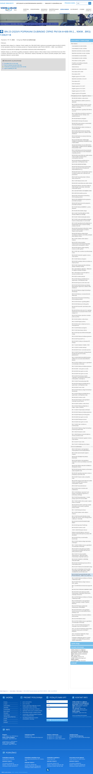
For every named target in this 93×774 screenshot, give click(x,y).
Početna (5, 702)
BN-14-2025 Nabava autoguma (79, 259)
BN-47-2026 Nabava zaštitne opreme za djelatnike (81, 101)
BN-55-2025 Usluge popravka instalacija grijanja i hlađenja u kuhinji (81, 265)
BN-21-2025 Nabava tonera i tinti (79, 180)
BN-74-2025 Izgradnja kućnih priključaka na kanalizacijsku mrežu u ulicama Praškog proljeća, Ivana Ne (82, 224)
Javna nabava (7, 711)
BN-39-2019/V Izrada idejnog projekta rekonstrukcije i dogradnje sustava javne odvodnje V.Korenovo (81, 593)
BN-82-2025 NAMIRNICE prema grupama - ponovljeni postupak (81, 200)
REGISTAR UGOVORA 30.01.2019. (79, 69)
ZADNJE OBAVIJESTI (7, 3)
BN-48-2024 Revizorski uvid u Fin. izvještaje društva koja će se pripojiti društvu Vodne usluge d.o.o (81, 312)
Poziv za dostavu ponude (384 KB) (13, 65)
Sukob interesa (75, 66)
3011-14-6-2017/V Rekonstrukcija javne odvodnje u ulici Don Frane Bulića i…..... (81, 625)
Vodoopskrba (7, 705)
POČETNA (26, 10)
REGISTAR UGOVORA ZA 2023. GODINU (81, 53)
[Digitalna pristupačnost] (91, 16)
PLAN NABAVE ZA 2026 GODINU (79, 46)
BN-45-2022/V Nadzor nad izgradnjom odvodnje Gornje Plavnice (81, 400)
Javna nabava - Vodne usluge (16, 23)
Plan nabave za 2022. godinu (78, 60)
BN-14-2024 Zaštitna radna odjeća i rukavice (80, 513)
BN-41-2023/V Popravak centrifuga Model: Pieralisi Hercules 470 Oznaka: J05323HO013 (81, 354)
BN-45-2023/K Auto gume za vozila (80, 368)
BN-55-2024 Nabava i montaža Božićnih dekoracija (81, 294)
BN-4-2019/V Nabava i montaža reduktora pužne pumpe (81, 615)
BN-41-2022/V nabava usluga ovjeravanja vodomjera (81, 542)
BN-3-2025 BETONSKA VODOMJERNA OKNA (82, 190)
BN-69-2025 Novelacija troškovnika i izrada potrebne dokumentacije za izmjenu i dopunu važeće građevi (82, 230)
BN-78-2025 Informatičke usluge (79, 210)
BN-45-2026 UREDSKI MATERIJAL (79, 164)
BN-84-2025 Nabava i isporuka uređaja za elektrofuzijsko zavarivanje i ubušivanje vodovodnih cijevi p (81, 187)
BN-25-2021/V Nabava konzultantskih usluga (82, 566)
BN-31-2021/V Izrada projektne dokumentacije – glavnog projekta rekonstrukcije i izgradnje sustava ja (80, 555)
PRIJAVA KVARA (70, 3)
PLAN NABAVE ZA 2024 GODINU (79, 55)
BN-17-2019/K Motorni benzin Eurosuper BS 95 (82, 586)
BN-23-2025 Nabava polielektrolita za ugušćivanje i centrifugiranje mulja (80, 279)
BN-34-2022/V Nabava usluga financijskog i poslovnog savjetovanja (81, 428)
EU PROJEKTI (74, 9)
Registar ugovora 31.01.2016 (78, 91)
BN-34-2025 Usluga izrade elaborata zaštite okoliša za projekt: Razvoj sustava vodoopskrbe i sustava (82, 482)
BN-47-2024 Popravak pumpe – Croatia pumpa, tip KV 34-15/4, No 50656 (81, 498)
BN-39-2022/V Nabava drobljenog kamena (81, 412)
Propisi (5, 720)
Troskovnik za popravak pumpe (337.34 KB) (15, 66)
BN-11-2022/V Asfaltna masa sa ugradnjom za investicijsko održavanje (82, 545)
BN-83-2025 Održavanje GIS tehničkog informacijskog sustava (80, 196)
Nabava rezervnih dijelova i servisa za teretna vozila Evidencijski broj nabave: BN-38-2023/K (82, 534)
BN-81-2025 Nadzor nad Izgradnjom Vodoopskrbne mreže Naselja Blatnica (81, 449)
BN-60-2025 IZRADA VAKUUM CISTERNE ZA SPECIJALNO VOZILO (81, 466)
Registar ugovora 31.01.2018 (78, 76)
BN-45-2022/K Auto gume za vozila (80, 417)
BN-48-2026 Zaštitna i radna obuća (80, 98)
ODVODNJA (44, 10)
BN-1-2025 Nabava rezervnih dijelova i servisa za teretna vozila (81, 273)
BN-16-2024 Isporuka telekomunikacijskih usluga (81, 333)
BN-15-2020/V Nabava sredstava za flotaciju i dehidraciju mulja (82, 578)
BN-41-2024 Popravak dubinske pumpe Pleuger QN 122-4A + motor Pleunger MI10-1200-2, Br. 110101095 (82, 517)
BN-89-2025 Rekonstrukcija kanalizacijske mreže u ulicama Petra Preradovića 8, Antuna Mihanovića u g (81, 168)
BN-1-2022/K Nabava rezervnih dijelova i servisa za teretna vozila (81, 435)
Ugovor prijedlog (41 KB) (10, 68)
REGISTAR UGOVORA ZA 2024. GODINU (81, 51)
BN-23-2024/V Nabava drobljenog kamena (81, 336)
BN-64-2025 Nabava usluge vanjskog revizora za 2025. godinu (80, 248)
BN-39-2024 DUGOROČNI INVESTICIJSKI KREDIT (81, 522)
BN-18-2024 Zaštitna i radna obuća (80, 319)
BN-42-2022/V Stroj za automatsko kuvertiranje (80, 538)
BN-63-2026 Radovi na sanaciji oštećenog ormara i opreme (81, 136)
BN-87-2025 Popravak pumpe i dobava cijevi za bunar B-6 (81, 177)
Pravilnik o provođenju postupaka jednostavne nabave (79, 63)
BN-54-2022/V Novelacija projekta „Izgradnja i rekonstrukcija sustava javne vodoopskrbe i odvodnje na (81, 377)
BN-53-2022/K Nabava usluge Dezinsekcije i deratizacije (82, 390)
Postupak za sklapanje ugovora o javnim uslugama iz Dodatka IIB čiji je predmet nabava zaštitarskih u (81, 639)
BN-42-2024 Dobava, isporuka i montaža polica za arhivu (81, 316)
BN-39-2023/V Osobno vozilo (78, 527)
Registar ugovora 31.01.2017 (78, 86)
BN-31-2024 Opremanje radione (79, 330)
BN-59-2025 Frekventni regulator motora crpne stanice (81, 255)
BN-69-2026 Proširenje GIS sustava (80, 121)
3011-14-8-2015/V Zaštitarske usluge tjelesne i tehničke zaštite (80, 634)
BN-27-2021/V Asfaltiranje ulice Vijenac (81, 444)
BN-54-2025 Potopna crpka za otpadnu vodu (81, 477)
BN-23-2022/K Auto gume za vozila (80, 422)
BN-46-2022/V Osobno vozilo (78, 397)
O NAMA (82, 9)
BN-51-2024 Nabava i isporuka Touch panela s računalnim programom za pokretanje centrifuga (80, 493)
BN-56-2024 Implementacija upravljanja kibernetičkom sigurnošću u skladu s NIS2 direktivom (81, 286)
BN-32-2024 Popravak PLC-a (78, 338)
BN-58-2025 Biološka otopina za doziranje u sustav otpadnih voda (82, 470)
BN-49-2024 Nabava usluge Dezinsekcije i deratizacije (81, 291)
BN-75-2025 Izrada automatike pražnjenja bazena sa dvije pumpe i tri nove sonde (81, 220)
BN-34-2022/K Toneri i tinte (78, 387)
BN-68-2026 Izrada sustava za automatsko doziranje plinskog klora (81, 124)
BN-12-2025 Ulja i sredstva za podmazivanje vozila (82, 252)
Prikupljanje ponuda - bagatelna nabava (81, 95)
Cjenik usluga (75, 643)
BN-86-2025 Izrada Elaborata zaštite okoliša (82, 183)
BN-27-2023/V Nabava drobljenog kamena (81, 366)
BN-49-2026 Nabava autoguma (79, 118)
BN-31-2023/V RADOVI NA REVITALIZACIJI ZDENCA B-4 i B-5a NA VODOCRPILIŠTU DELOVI (81, 359)
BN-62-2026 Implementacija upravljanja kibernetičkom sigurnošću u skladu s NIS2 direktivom (81, 132)
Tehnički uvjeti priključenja (10, 716)
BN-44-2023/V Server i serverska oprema (81, 350)
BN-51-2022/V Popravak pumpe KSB (80, 381)
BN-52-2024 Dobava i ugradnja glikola (80, 301)
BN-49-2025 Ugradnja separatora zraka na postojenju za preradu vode (81, 473)
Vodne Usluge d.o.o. (5, 23)
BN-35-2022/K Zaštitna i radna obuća (80, 403)
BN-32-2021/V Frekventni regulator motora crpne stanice (81, 438)
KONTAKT (88, 10)
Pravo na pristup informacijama (79, 715)
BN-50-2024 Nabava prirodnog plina (80, 304)
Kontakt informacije (77, 647)
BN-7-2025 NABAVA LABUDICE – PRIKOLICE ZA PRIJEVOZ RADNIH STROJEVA (81, 269)
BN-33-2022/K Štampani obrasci (79, 419)
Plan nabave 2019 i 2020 (77, 71)
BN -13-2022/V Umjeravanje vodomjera (81, 409)
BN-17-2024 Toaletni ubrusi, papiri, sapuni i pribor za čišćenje (82, 501)
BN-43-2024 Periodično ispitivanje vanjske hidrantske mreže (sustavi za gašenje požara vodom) (81, 506)
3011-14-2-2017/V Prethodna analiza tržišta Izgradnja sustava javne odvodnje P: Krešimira (82, 630)
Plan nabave (81, 43)
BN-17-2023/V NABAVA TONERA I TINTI (81, 345)
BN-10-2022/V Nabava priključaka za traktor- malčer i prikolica (80, 406)
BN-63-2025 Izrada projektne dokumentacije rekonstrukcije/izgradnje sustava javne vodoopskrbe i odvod (81, 244)
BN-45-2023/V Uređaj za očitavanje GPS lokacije (81, 342)
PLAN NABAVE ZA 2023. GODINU (79, 58)
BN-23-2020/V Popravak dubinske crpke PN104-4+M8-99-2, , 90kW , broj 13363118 (81, 575)
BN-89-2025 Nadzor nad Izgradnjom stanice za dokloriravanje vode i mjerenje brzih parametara (82, 173)
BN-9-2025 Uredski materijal (78, 276)
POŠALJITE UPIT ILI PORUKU (57, 720)
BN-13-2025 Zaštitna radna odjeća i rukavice (80, 239)
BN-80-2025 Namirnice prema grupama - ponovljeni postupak (81, 203)
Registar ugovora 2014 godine (79, 93)
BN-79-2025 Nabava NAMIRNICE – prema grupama (81, 207)
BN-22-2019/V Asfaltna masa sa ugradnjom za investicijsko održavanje (82, 621)
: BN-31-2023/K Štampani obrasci (79, 530)
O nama (5, 703)
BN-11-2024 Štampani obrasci (79, 510)
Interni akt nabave (76, 83)
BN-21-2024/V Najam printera (78, 321)
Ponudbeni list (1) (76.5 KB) (11, 63)
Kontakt (5, 718)
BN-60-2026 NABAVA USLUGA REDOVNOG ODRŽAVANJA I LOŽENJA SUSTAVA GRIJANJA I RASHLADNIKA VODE (82, 146)
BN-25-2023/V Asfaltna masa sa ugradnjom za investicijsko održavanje (82, 363)
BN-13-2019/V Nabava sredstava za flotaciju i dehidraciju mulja (82, 597)
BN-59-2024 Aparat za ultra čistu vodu (80, 282)
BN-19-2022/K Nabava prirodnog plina (81, 414)
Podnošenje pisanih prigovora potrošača (81, 716)
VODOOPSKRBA (34, 9)
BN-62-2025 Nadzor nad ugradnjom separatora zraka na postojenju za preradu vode (82, 462)
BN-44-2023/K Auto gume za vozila (80, 371)
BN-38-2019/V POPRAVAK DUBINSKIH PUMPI (82, 589)
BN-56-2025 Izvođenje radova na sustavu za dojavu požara (82, 262)
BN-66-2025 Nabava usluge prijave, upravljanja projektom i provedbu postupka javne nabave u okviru (82, 235)
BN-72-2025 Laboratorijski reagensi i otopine (80, 453)
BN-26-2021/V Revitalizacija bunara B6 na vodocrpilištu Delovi (81, 563)
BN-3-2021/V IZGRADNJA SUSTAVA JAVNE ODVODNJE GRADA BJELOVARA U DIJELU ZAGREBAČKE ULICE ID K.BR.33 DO (81, 570)
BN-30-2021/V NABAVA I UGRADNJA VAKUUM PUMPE (80, 559)
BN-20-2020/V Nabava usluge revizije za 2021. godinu (81, 582)
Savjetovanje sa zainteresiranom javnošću (29, 3)
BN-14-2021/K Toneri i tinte (78, 441)
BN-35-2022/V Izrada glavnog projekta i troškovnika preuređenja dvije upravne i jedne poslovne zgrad (81, 550)
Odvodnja (6, 707)
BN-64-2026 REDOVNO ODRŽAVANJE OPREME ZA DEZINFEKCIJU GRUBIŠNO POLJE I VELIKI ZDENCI (82, 141)
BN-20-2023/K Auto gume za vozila (80, 373)
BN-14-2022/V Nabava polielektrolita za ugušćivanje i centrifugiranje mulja (81, 394)
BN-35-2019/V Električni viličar (78, 618)
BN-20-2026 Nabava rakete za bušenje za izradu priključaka (81, 127)
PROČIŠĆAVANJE (54, 10)
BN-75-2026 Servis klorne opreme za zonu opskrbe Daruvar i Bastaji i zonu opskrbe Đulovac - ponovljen (81, 106)
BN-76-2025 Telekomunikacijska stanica (81, 217)
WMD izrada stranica (6, 772)
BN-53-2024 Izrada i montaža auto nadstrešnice (80, 489)
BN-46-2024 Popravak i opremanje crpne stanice (81, 307)
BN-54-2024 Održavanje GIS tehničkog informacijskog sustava (80, 298)
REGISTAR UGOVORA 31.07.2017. (79, 79)
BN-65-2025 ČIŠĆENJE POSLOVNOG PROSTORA (80, 457)
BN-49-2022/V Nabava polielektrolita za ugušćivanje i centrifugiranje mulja (81, 384)
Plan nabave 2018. (76, 74)
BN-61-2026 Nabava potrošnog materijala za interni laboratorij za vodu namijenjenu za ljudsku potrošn (81, 151)
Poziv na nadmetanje (81, 446)
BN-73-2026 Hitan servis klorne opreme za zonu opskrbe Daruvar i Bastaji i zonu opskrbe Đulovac (81, 115)
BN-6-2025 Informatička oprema (79, 193)
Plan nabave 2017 (76, 81)
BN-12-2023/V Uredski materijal (79, 347)
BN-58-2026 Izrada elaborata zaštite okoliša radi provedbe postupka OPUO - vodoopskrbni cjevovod (82, 157)
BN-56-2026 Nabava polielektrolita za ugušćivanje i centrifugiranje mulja (80, 161)
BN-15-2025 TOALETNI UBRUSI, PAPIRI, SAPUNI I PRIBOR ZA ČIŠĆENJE (80, 213)
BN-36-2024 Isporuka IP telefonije (79, 525)
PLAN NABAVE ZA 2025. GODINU (79, 48)
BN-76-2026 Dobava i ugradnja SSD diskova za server (82, 110)
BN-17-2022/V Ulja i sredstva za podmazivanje (79, 425)
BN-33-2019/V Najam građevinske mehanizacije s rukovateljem (79, 606)
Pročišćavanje (7, 709)
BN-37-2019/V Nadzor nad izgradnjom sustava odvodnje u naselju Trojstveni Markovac (81, 602)
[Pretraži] (89, 3)
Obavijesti (6, 713)
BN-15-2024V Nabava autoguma (79, 327)
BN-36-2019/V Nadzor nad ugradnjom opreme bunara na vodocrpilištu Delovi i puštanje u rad (81, 611)
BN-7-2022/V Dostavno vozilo (78, 432)
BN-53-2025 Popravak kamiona (79, 486)
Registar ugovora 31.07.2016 (78, 88)
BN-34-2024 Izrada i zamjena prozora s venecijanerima (81, 324)
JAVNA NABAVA (64, 9)
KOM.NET (74, 663)
